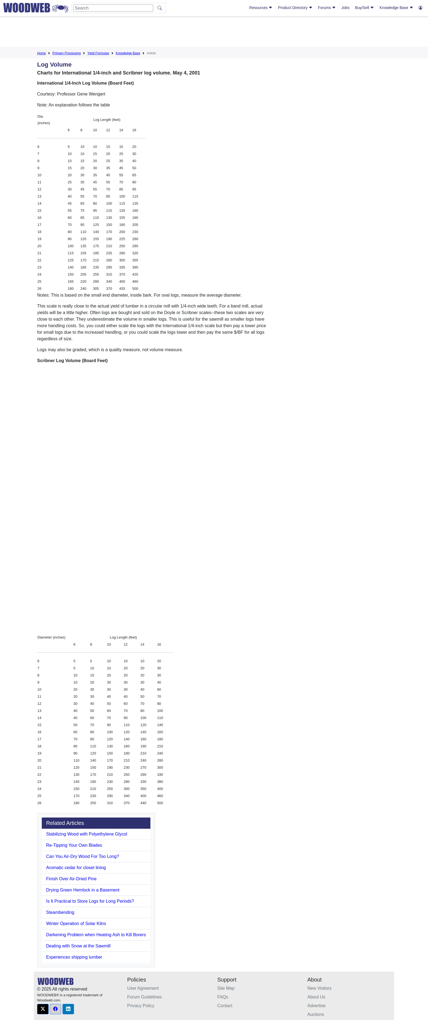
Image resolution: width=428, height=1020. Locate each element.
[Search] (113, 8)
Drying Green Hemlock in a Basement (83, 890)
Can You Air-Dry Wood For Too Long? (82, 856)
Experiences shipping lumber (74, 957)
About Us (316, 997)
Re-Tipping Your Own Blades (74, 845)
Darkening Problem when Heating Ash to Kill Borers (96, 934)
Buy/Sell (364, 7)
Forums (327, 7)
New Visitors (319, 988)
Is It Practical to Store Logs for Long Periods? (90, 901)
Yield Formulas (98, 53)
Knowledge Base (396, 7)
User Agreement (143, 988)
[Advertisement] (214, 32)
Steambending (60, 912)
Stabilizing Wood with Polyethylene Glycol (86, 834)
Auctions (315, 1014)
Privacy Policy (140, 1005)
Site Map (225, 988)
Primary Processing (66, 53)
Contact (224, 1005)
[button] (43, 1009)
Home (41, 53)
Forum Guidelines (144, 997)
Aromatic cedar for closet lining (76, 867)
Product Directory (295, 7)
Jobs (345, 7)
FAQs (222, 997)
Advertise (316, 1005)
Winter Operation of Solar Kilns (76, 923)
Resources (260, 7)
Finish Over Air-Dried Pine (71, 878)
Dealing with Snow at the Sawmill (78, 946)
